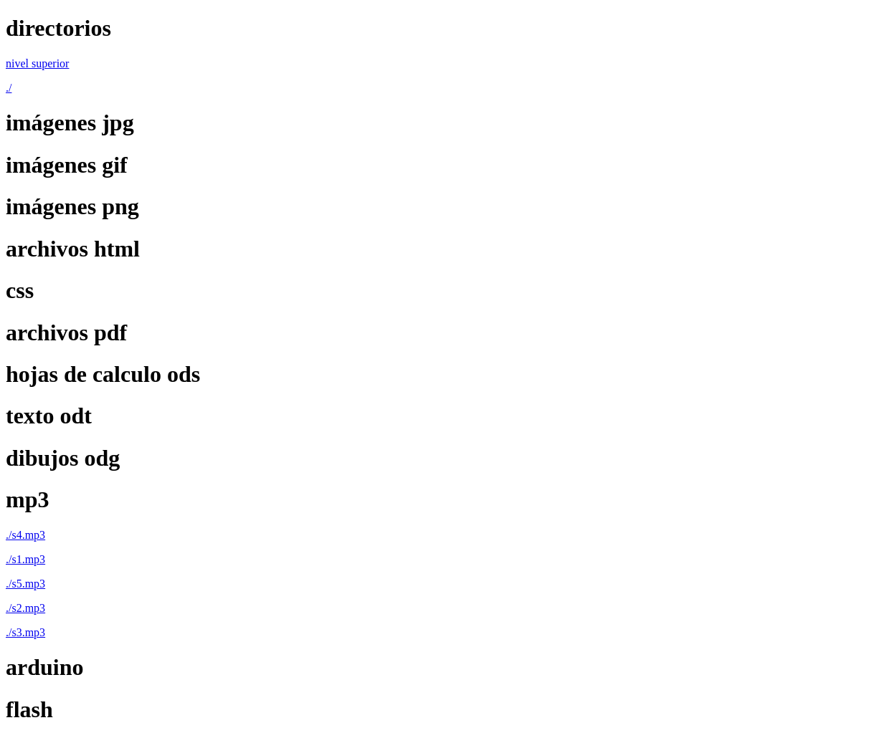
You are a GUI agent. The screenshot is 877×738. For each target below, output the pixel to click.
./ (8, 88)
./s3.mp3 (25, 632)
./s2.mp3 (25, 608)
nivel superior (37, 63)
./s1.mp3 (25, 559)
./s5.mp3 (25, 584)
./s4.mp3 (25, 535)
